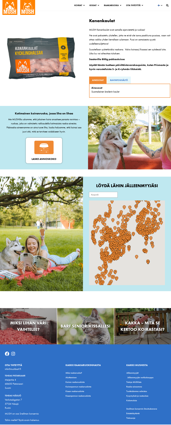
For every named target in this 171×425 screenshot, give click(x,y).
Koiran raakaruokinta (75, 382)
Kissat (94, 5)
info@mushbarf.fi (13, 369)
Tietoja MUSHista (133, 382)
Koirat (79, 5)
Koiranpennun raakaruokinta (78, 387)
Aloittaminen (71, 378)
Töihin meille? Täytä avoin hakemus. (22, 420)
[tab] (98, 80)
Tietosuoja (130, 418)
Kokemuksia (131, 401)
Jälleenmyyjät (133, 373)
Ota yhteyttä (134, 5)
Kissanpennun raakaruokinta (78, 396)
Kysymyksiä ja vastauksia (137, 396)
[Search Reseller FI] (105, 195)
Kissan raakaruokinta (75, 391)
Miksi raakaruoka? (74, 373)
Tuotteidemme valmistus (136, 391)
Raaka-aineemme (134, 387)
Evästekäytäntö (133, 414)
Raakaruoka (112, 5)
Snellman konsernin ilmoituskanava (141, 409)
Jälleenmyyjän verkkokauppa (140, 378)
